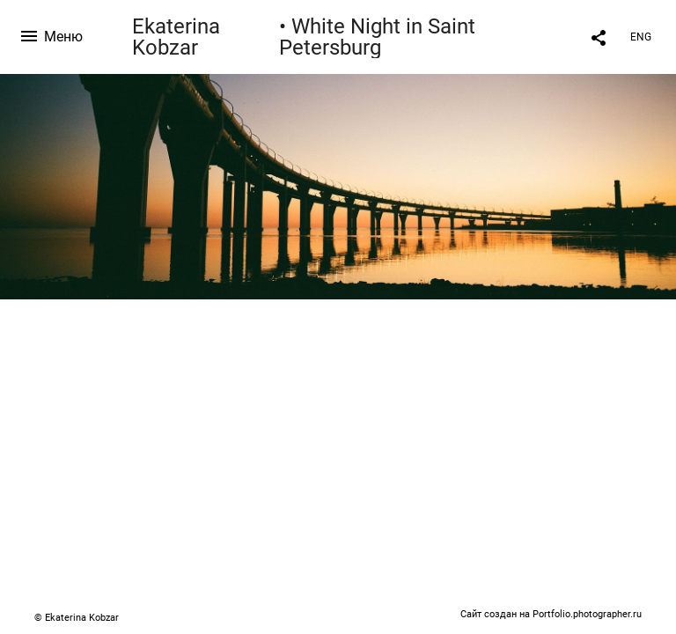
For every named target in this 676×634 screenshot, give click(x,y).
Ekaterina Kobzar (176, 37)
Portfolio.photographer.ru (587, 614)
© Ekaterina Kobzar (76, 617)
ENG (640, 37)
